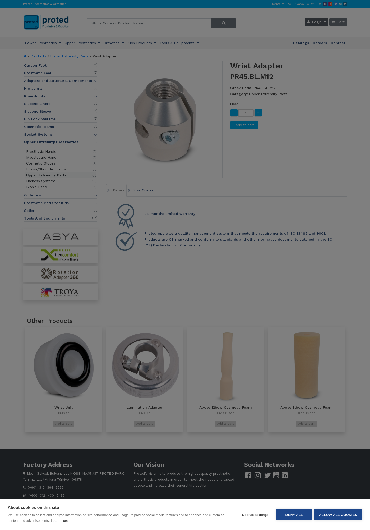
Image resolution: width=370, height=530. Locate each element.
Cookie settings (254, 514)
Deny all (293, 514)
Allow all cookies (338, 514)
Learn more (59, 521)
